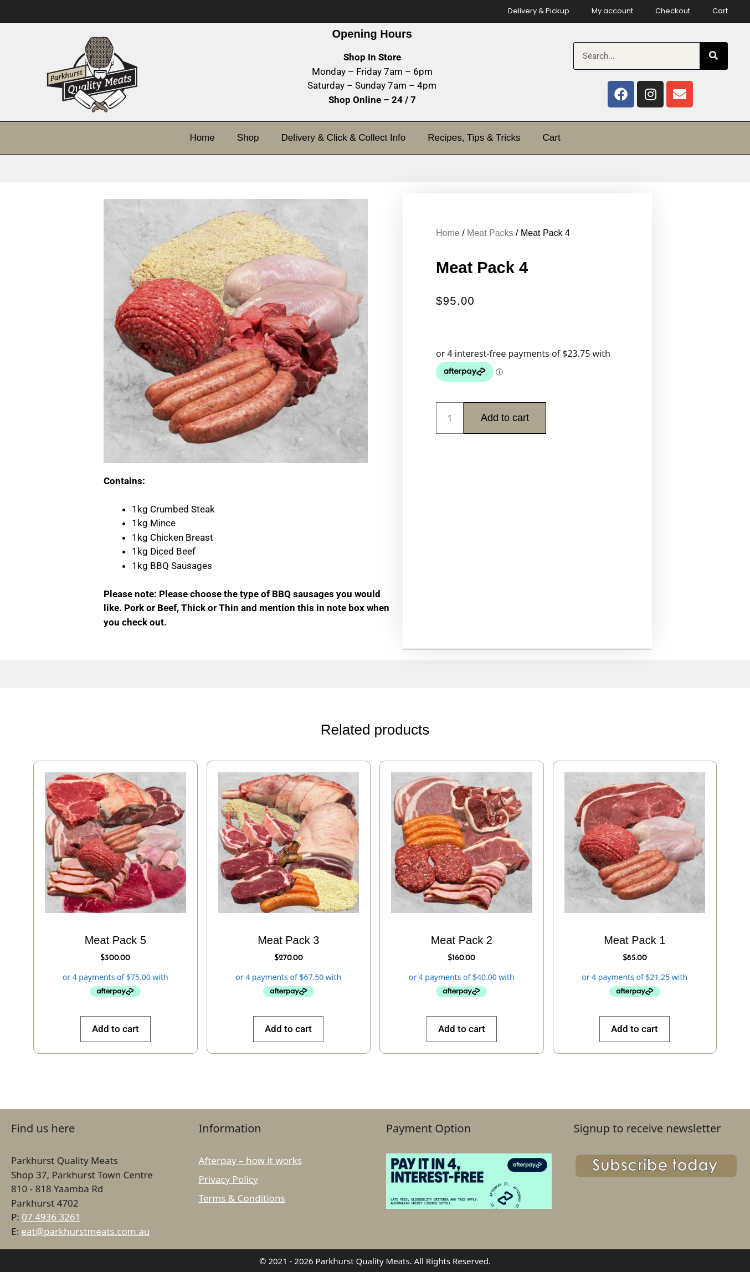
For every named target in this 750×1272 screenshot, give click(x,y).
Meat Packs (490, 233)
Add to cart (505, 417)
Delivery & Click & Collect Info (343, 137)
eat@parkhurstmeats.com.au (85, 1231)
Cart (720, 11)
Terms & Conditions (242, 1198)
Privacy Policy (228, 1179)
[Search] (713, 56)
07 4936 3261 (51, 1217)
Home (201, 137)
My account (612, 11)
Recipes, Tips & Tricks (474, 137)
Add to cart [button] (115, 1028)
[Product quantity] (450, 418)
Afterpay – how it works (250, 1160)
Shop (248, 137)
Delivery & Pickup (538, 11)
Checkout (672, 11)
